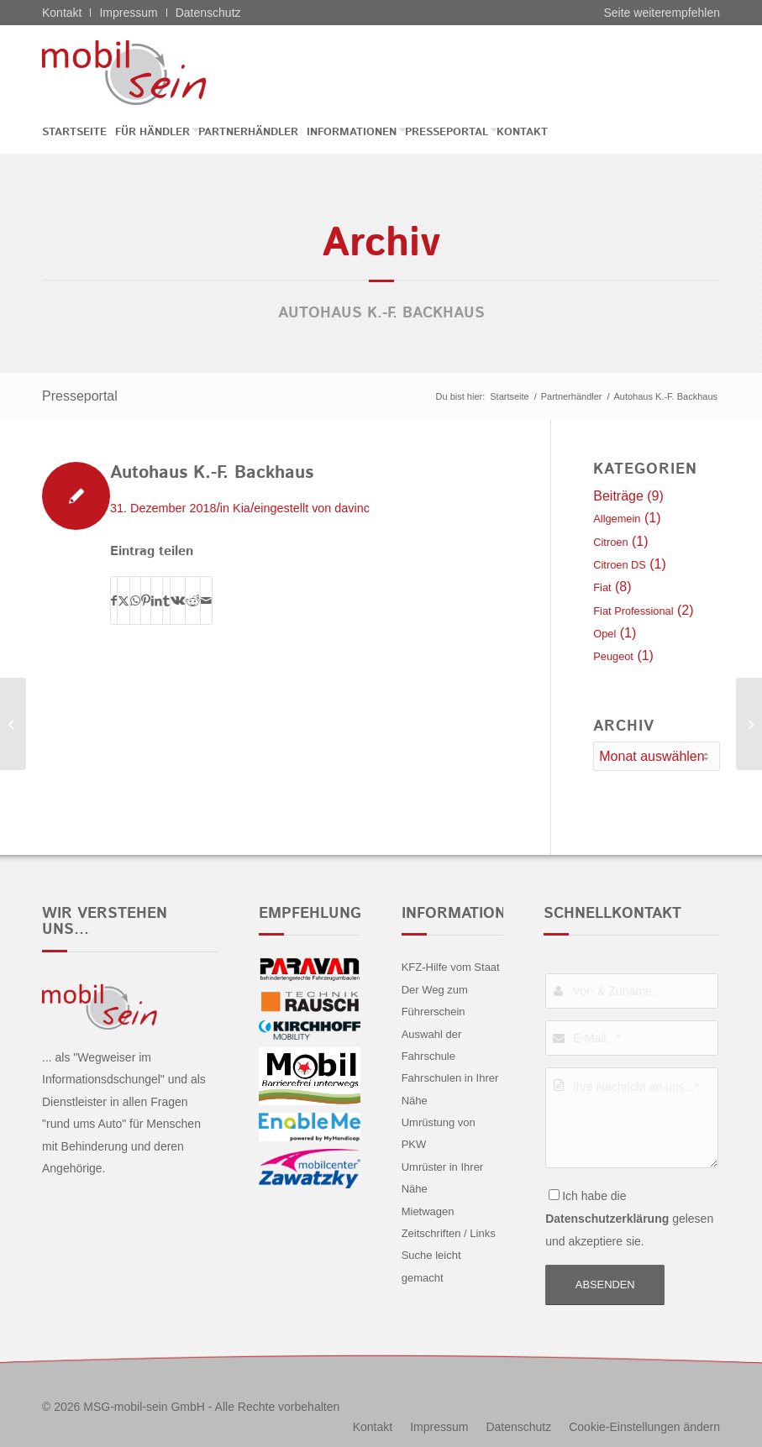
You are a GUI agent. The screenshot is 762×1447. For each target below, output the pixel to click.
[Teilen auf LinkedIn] (156, 600)
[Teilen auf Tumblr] (166, 600)
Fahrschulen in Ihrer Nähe (450, 1089)
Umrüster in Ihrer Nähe (443, 1178)
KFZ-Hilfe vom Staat (451, 967)
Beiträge (618, 496)
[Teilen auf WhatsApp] (135, 600)
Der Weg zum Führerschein (435, 1000)
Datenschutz (208, 12)
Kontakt (61, 12)
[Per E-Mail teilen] (206, 600)
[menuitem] (78, 132)
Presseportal (80, 396)
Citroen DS (619, 564)
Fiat (602, 587)
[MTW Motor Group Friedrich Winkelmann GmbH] (749, 724)
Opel (604, 633)
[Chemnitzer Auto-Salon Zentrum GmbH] (13, 724)
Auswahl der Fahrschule (432, 1045)
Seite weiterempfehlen (661, 12)
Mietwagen (428, 1211)
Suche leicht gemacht (431, 1266)
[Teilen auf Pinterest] (145, 600)
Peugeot (613, 656)
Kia (241, 508)
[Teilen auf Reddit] (193, 600)
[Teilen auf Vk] (178, 600)
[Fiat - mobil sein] (150, 72)
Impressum (128, 12)
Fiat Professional (633, 611)
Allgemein (616, 518)
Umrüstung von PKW (439, 1133)
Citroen (610, 542)
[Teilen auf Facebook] (114, 600)
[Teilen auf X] (123, 600)
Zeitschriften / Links (449, 1233)
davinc (352, 508)
